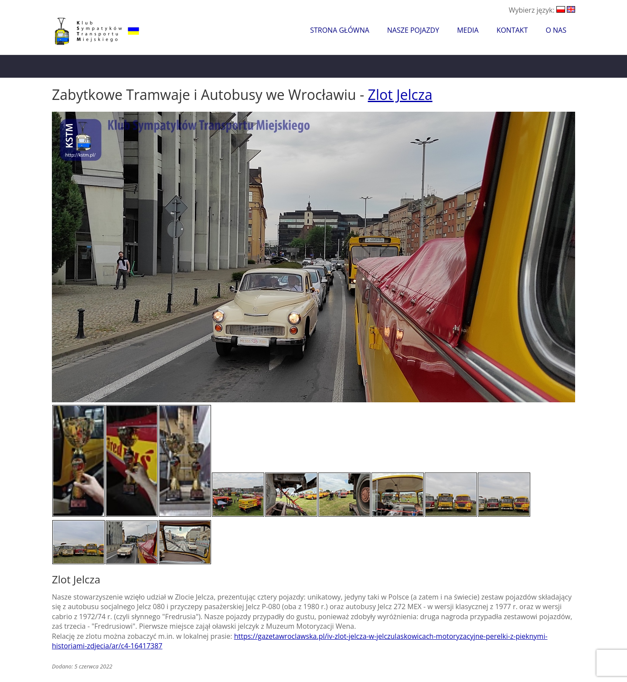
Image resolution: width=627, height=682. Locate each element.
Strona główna (339, 30)
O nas (555, 30)
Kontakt (512, 30)
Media (467, 30)
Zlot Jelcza (400, 94)
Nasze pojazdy (413, 30)
